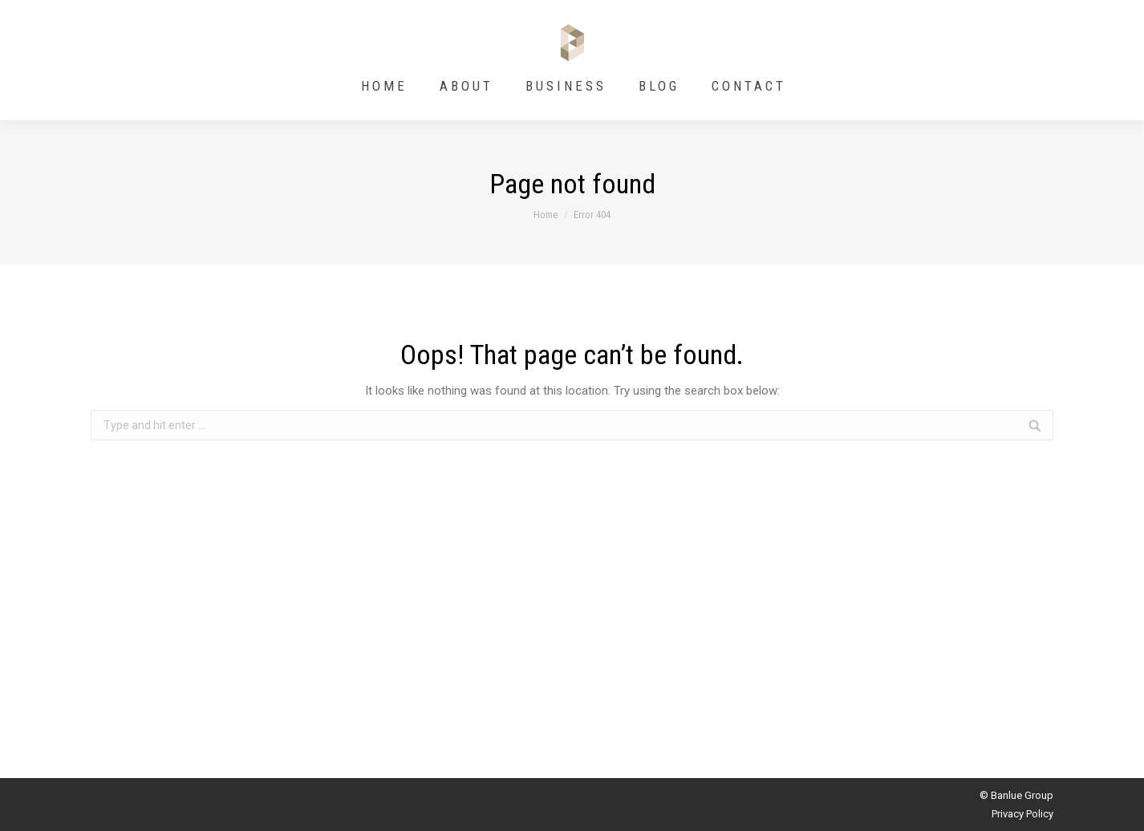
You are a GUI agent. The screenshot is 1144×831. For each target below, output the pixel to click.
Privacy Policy (1022, 814)
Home (545, 215)
